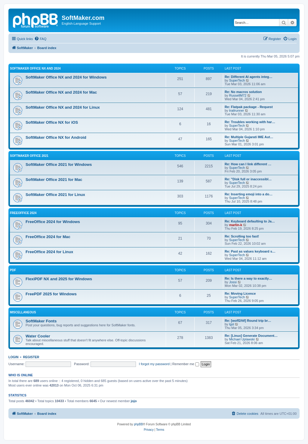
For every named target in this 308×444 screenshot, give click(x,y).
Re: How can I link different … (248, 164)
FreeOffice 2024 (23, 213)
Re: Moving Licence (240, 293)
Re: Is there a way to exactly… (248, 278)
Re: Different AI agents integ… (249, 77)
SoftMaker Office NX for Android (56, 137)
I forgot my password (154, 364)
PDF (13, 270)
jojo (134, 401)
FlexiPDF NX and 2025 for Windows (59, 279)
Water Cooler (38, 336)
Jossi (233, 282)
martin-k (235, 225)
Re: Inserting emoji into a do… (249, 194)
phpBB (138, 424)
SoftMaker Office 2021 (29, 155)
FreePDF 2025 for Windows (51, 294)
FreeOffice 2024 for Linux (49, 252)
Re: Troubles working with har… (250, 122)
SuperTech (237, 80)
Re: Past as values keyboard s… (250, 251)
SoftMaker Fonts (41, 321)
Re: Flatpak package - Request (249, 107)
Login (13, 357)
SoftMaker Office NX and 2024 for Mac (61, 92)
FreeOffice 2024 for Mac (48, 236)
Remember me (185, 364)
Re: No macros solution (243, 92)
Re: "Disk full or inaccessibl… (248, 179)
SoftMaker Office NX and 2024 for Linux (63, 107)
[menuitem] (40, 38)
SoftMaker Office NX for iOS (52, 122)
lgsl (231, 324)
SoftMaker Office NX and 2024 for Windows (66, 77)
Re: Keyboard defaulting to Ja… (250, 221)
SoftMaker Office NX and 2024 (35, 68)
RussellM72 (237, 95)
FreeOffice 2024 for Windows (53, 221)
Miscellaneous (23, 312)
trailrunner (236, 110)
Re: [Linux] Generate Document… (251, 335)
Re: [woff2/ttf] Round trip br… (248, 320)
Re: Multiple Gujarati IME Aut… (249, 137)
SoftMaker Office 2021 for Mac (54, 179)
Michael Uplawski (242, 339)
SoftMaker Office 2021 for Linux (55, 194)
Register (31, 357)
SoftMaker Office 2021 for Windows (59, 164)
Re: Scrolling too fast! (242, 236)
